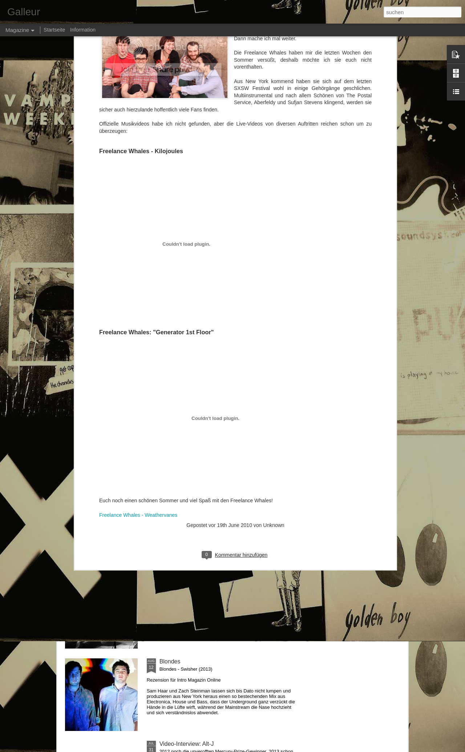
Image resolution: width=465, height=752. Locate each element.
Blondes (170, 661)
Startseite (54, 30)
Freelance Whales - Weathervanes (138, 378)
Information (83, 30)
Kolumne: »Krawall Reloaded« (198, 579)
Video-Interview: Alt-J (186, 744)
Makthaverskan (179, 497)
